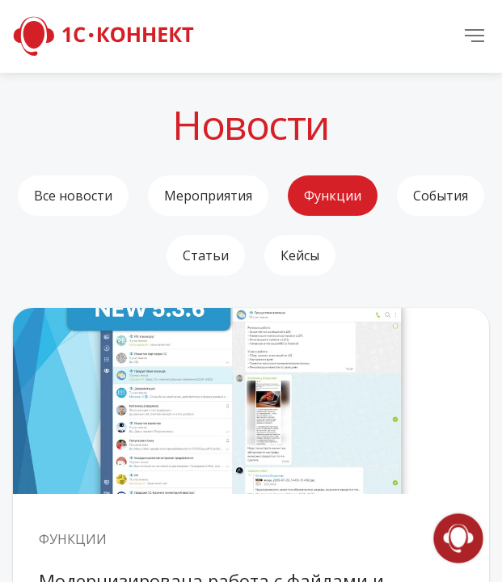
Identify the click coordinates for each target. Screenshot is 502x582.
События (440, 196)
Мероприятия (208, 196)
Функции (332, 196)
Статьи (206, 255)
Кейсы (300, 255)
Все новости (73, 196)
